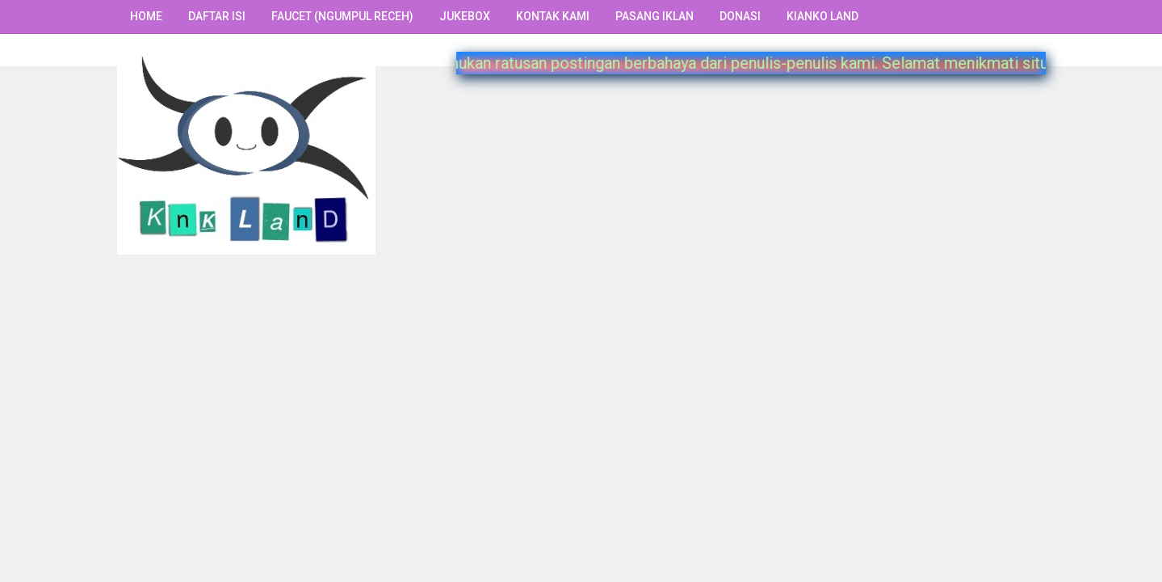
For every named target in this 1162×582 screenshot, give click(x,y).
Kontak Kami (552, 16)
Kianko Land (822, 16)
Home (146, 16)
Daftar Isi (216, 16)
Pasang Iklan (654, 16)
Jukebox (464, 16)
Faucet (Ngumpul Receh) (342, 16)
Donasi (740, 16)
